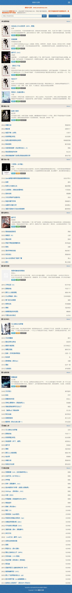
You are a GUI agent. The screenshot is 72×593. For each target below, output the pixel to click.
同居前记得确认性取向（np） (15, 518)
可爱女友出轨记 (10, 315)
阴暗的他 (8, 288)
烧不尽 (13, 217)
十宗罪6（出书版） (17, 164)
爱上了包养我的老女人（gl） (14, 575)
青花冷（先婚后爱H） (18, 92)
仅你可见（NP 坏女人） (13, 476)
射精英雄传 (9, 418)
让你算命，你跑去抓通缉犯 (14, 190)
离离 (6, 545)
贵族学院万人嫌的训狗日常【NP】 (16, 567)
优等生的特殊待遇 (11, 541)
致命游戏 (8, 144)
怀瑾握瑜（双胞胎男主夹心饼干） (16, 499)
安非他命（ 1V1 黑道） (13, 556)
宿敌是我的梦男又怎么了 (13, 406)
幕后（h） (8, 510)
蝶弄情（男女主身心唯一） (14, 422)
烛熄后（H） (9, 235)
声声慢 (7, 480)
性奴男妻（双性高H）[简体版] (15, 560)
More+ (69, 21)
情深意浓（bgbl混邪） (12, 514)
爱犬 (6, 262)
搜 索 (44, 16)
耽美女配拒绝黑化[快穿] (13, 140)
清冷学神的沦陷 (10, 250)
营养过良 (8, 304)
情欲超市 (8, 503)
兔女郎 (7, 456)
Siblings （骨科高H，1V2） (14, 491)
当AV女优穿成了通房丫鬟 (13, 258)
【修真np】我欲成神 (12, 410)
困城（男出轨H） (11, 506)
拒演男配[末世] (10, 136)
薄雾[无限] (8, 349)
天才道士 (8, 391)
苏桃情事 (14, 39)
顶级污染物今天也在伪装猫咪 (15, 209)
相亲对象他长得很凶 (18, 270)
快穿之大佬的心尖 (11, 186)
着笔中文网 (36, 2)
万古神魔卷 (9, 338)
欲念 (6, 395)
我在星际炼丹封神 (11, 152)
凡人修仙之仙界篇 (17, 324)
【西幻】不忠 (15, 66)
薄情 (6, 307)
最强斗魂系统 (9, 345)
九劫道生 (8, 368)
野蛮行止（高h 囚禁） (12, 548)
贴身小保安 (15, 111)
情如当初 (8, 239)
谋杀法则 (8, 193)
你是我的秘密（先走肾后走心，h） (16, 148)
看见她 (7, 564)
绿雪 (6, 182)
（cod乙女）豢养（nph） (13, 537)
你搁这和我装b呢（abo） (13, 522)
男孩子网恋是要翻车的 (12, 243)
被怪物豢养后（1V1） (12, 571)
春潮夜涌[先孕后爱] (11, 311)
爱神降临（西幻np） (12, 361)
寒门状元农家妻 (10, 300)
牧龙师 (7, 357)
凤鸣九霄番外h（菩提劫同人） (15, 403)
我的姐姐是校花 (10, 231)
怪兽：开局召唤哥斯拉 (12, 353)
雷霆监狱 (14, 377)
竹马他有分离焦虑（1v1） (14, 525)
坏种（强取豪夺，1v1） (13, 483)
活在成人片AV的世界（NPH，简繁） (23, 26)
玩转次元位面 (9, 464)
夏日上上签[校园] (11, 292)
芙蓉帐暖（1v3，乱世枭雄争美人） (16, 472)
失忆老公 (8, 254)
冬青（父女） (9, 495)
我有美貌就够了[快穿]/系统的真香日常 (17, 155)
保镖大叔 (8, 125)
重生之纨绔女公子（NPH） (14, 552)
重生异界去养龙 (10, 342)
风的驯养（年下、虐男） (13, 441)
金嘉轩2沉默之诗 (11, 205)
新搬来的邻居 (9, 399)
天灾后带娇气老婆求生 (12, 197)
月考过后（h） (10, 285)
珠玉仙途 (8, 414)
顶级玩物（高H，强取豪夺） (14, 529)
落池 (6, 247)
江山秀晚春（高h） (11, 296)
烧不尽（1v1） (16, 52)
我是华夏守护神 (10, 201)
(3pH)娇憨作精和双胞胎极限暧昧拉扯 (17, 178)
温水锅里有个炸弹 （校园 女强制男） (17, 487)
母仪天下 (14, 79)
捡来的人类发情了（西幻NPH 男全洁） (18, 583)
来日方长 (8, 533)
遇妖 (6, 365)
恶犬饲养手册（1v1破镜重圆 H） (16, 579)
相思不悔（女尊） (11, 132)
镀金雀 (7, 129)
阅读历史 (59, 16)
